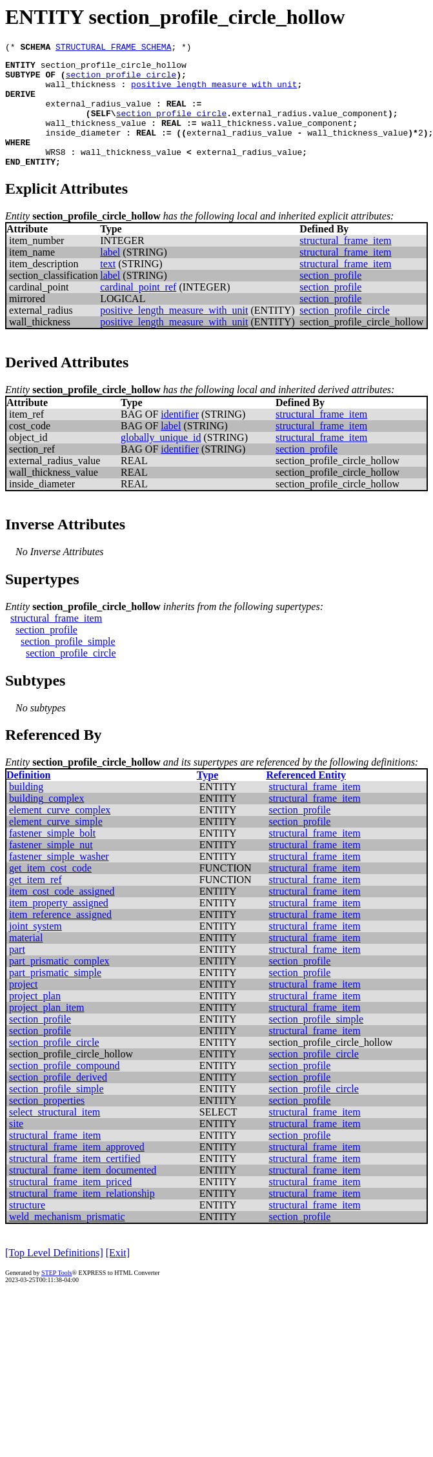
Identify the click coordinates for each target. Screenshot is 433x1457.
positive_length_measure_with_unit (214, 91)
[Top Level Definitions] (54, 1275)
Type (207, 798)
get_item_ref (35, 902)
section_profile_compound (64, 1088)
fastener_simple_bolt (52, 856)
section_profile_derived (58, 1100)
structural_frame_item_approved (77, 1170)
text (108, 286)
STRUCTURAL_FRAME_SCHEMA (113, 48)
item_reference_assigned (60, 937)
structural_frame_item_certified (74, 1181)
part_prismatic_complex (59, 984)
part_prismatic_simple (55, 995)
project (23, 1007)
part (17, 972)
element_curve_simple (56, 844)
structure (27, 1228)
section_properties (47, 1123)
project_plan (35, 1019)
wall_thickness (80, 91)
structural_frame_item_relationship (82, 1216)
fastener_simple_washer (59, 879)
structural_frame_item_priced (70, 1204)
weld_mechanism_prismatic (67, 1239)
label (110, 275)
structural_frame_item (345, 263)
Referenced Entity (306, 798)
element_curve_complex (59, 833)
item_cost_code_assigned (62, 914)
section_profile (330, 298)
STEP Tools (56, 1295)
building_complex (46, 821)
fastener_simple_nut (51, 867)
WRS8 (55, 173)
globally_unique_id (161, 460)
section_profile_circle (121, 80)
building (26, 809)
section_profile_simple (68, 664)
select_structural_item (54, 1135)
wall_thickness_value (95, 138)
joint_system (35, 949)
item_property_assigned (58, 926)
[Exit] (118, 1275)
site (16, 1146)
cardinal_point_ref (138, 310)
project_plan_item (46, 1030)
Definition (28, 798)
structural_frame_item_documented (82, 1193)
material (26, 960)
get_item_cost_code (50, 891)
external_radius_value (98, 115)
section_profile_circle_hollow (113, 68)
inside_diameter (83, 150)
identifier (180, 437)
